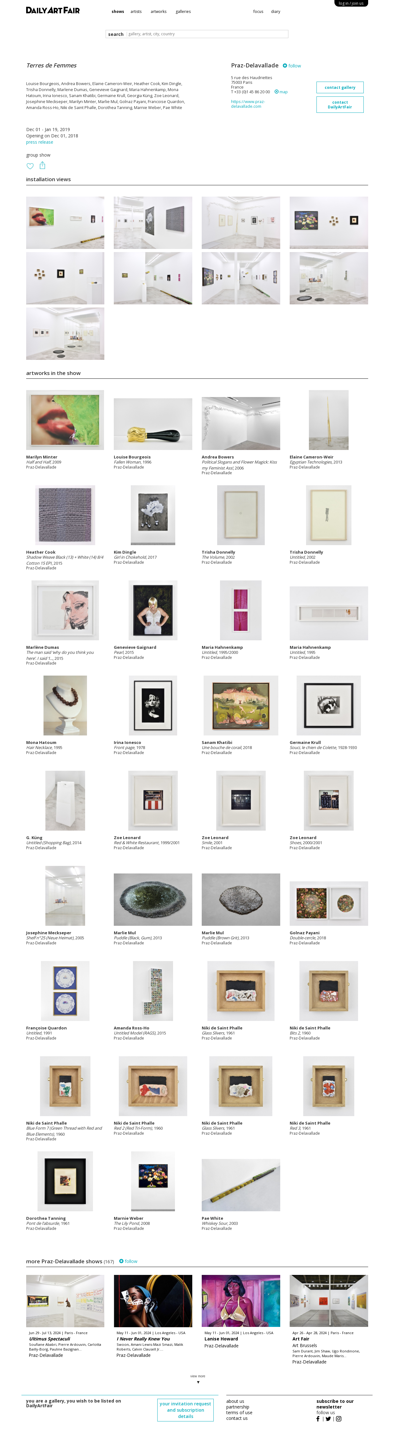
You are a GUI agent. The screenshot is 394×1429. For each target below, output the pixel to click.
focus (258, 11)
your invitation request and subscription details (185, 1410)
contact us (237, 1418)
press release (39, 142)
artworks (158, 11)
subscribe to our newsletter (335, 1404)
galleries (183, 11)
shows (118, 11)
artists (136, 11)
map (281, 92)
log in (351, 3)
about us (235, 1401)
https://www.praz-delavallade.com (248, 104)
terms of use (239, 1412)
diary (275, 11)
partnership (237, 1407)
